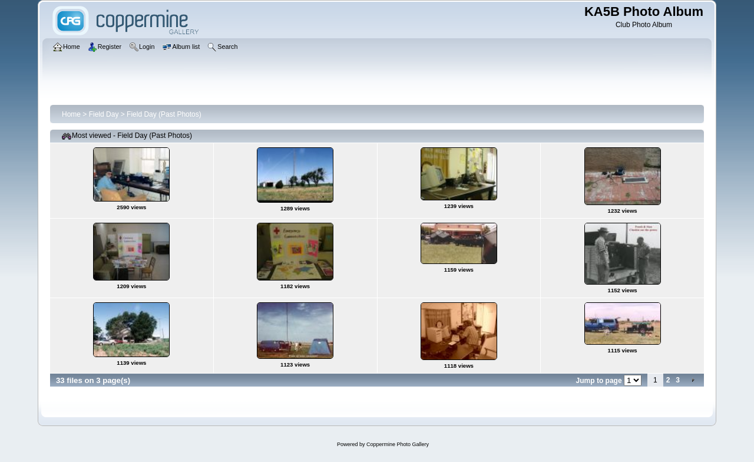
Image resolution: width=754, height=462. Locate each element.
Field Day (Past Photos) (164, 114)
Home (71, 114)
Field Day (104, 114)
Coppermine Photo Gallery (397, 444)
